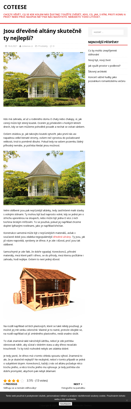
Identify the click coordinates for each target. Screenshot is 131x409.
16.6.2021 (12, 46)
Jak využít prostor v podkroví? (104, 65)
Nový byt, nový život (99, 60)
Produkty (43, 46)
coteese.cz (27, 46)
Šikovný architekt (97, 71)
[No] (126, 400)
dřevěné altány (62, 236)
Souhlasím (65, 404)
